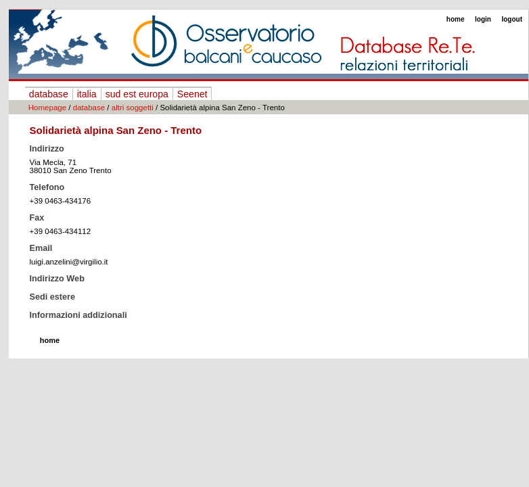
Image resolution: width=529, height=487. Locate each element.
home (455, 19)
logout (511, 19)
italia (87, 94)
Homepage (47, 107)
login (483, 19)
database (48, 94)
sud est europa (137, 94)
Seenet (192, 94)
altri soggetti (133, 107)
